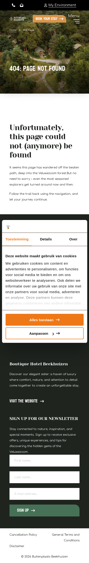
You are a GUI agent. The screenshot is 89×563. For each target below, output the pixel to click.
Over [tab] (73, 239)
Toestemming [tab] (17, 239)
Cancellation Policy (23, 534)
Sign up (23, 510)
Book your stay (46, 18)
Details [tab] (46, 239)
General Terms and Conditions (66, 537)
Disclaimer (16, 546)
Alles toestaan (41, 320)
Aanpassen (41, 333)
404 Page (28, 30)
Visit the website (23, 401)
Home (13, 30)
